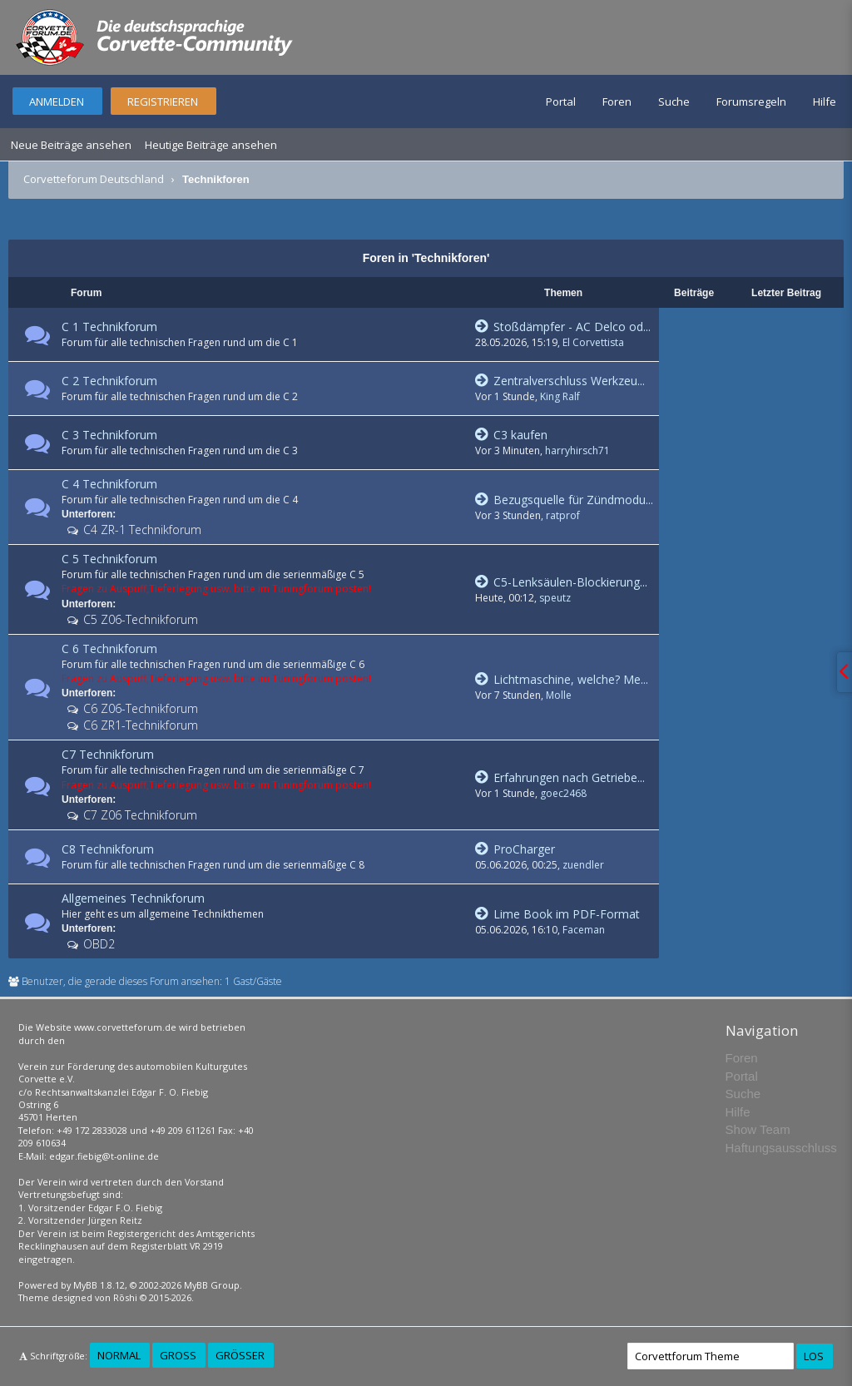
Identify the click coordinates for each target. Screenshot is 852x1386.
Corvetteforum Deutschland (93, 178)
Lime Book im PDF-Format (557, 914)
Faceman (583, 930)
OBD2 (97, 944)
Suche (674, 101)
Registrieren (162, 101)
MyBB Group (212, 1285)
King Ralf (560, 396)
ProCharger (515, 849)
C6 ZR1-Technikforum (139, 725)
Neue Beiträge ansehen (71, 144)
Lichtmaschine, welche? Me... (561, 679)
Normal (119, 1355)
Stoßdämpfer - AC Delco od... (563, 326)
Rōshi (125, 1297)
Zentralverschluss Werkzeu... (560, 381)
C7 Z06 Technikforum (138, 815)
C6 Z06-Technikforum (139, 708)
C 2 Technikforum (109, 381)
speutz (555, 598)
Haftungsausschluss (781, 1148)
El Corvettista (593, 342)
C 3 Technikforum (109, 435)
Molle (559, 695)
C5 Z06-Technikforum (139, 619)
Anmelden (56, 101)
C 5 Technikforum (109, 559)
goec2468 (563, 793)
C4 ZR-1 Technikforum (140, 529)
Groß (178, 1355)
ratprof (563, 515)
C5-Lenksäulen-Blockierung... (561, 582)
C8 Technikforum (108, 849)
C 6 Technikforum (109, 648)
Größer (240, 1355)
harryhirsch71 (577, 450)
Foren (617, 101)
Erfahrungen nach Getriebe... (560, 777)
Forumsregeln (751, 101)
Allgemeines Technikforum (133, 898)
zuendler (583, 865)
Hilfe (824, 101)
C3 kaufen (511, 435)
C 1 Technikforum (109, 326)
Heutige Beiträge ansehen (211, 144)
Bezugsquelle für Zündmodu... (564, 499)
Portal (561, 101)
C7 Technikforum (108, 754)
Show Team (758, 1129)
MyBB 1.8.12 (99, 1285)
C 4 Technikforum (109, 484)
